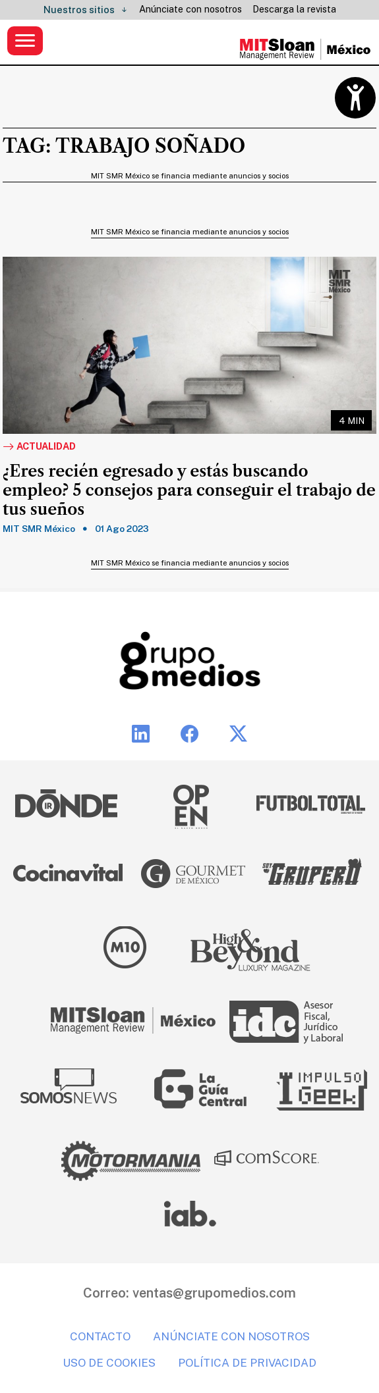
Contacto (100, 1336)
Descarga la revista (294, 9)
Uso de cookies (109, 1362)
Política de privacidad (247, 1362)
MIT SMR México (39, 528)
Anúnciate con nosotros (190, 9)
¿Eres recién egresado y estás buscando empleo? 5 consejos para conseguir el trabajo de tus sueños (189, 490)
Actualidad (39, 447)
